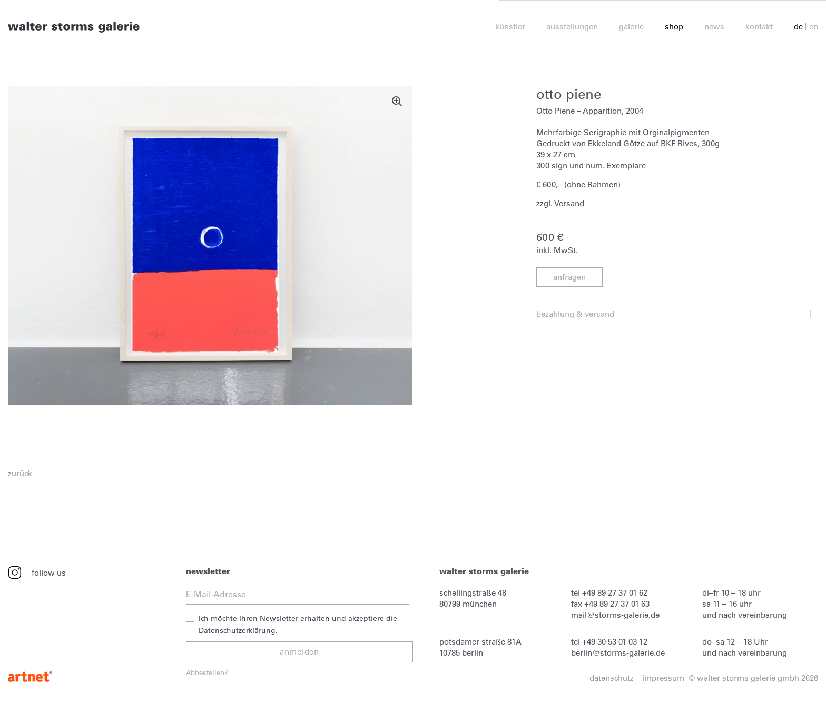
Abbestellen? (207, 672)
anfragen (569, 277)
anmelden (299, 652)
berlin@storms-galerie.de (618, 653)
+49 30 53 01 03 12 (614, 642)
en (813, 27)
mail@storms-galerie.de (615, 615)
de (798, 27)
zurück (20, 473)
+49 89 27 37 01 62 (614, 593)
